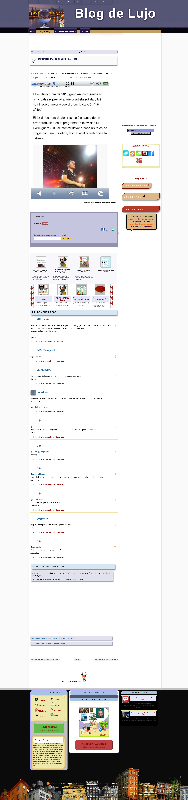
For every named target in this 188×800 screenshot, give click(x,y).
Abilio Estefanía (44, 319)
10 (115, 547)
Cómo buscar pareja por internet (44, 298)
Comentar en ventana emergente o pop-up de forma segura (53, 638)
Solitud (94, 791)
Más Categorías (105, 2)
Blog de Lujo (113, 13)
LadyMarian (42, 518)
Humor (53, 52)
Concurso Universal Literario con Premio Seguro (62, 271)
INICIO (77, 659)
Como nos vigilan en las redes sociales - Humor (81, 298)
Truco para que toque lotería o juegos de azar (143, 713)
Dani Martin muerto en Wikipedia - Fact (57, 59)
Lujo (39, 420)
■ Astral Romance (49, 749)
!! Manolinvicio (38, 500)
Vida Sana (42, 711)
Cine (41, 716)
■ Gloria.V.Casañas (50, 743)
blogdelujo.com (55, 783)
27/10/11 (36, 361)
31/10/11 (36, 412)
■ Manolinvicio (56, 753)
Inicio (45, 52)
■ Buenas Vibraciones (48, 751)
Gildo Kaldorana (44, 370)
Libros (78, 2)
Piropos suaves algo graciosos (100, 298)
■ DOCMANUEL (55, 757)
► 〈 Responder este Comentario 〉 (53, 342)
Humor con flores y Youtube (84, 271)
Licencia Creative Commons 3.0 (83, 783)
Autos (56, 715)
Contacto (139, 783)
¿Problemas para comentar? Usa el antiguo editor (50, 643)
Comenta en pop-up (39, 219)
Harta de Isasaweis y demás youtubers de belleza (143, 698)
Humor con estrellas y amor (106, 271)
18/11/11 (36, 558)
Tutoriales (33, 2)
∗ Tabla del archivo (142, 221)
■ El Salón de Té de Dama (44, 753)
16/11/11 (36, 532)
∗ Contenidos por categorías (141, 219)
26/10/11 (36, 342)
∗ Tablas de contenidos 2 (141, 224)
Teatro (57, 699)
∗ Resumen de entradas (141, 216)
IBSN (133, 783)
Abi (33, 427)
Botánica (42, 706)
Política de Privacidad (103, 783)
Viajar (57, 706)
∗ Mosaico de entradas (141, 227)
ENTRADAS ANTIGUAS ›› (106, 659)
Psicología (86, 2)
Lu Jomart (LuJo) (124, 783)
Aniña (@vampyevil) (46, 350)
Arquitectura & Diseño (65, 2)
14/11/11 (36, 437)
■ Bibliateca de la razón (53, 745)
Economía (43, 2)
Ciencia (52, 2)
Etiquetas (135, 196)
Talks (95, 2)
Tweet (108, 231)
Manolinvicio (43, 392)
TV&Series (42, 700)
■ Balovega (58, 749)
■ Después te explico (49, 761)
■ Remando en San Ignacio (52, 755)
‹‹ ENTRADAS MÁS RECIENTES (45, 659)
